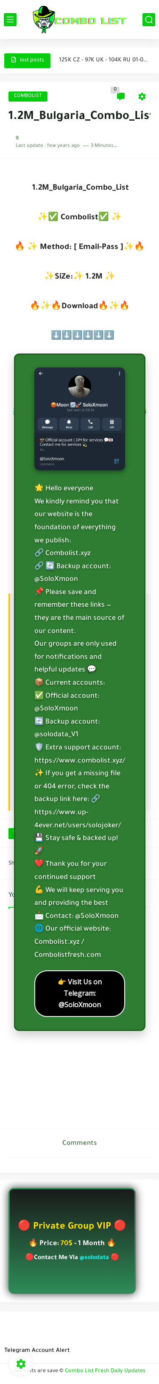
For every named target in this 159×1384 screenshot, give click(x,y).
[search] (148, 19)
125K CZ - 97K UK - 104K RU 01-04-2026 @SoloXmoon (104, 60)
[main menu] (10, 19)
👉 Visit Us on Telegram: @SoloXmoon (80, 993)
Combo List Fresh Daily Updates (105, 1371)
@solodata (94, 1258)
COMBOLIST (28, 96)
